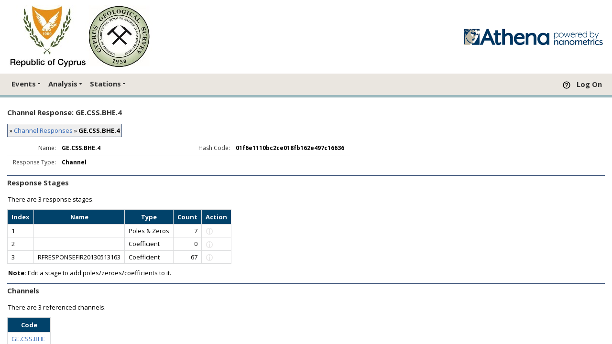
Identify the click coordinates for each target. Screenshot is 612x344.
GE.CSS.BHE (28, 338)
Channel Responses (43, 130)
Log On (589, 84)
